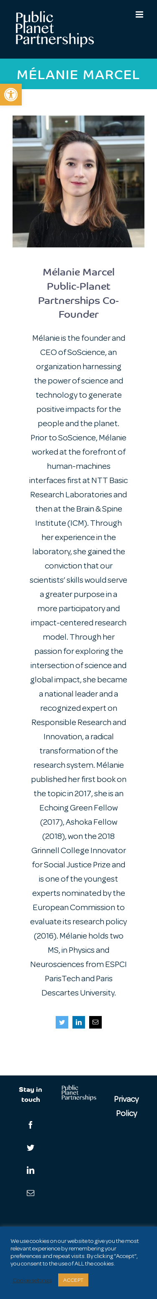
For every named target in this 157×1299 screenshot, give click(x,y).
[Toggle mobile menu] (140, 14)
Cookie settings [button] (32, 1280)
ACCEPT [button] (73, 1280)
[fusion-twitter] (62, 1022)
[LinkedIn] (30, 1170)
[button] (11, 94)
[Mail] (30, 1192)
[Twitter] (30, 1147)
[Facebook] (30, 1125)
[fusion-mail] (95, 1022)
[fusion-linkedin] (78, 1022)
